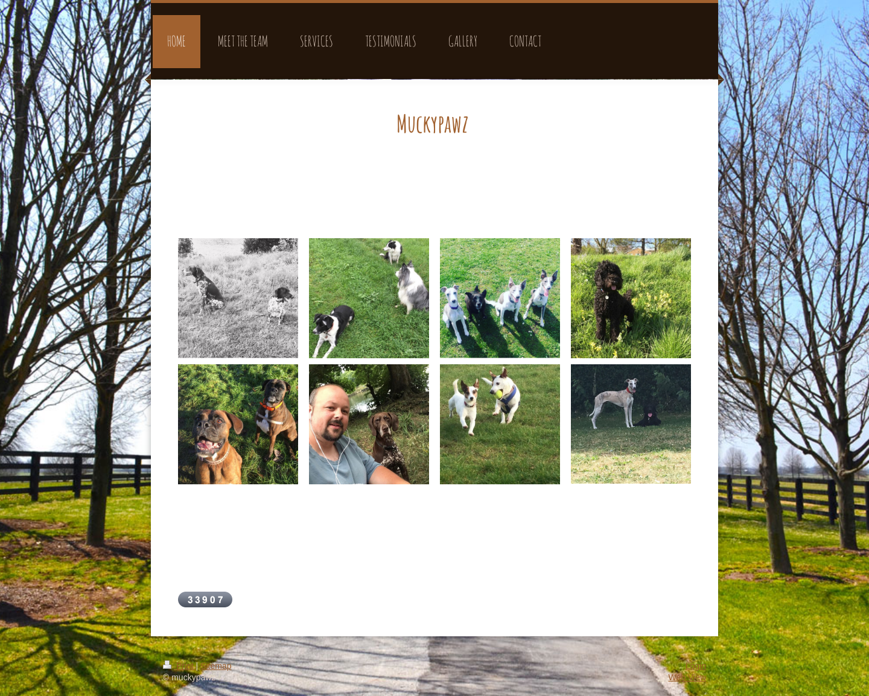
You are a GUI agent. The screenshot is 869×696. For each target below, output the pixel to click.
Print (179, 666)
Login (696, 666)
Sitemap (215, 666)
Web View (687, 677)
